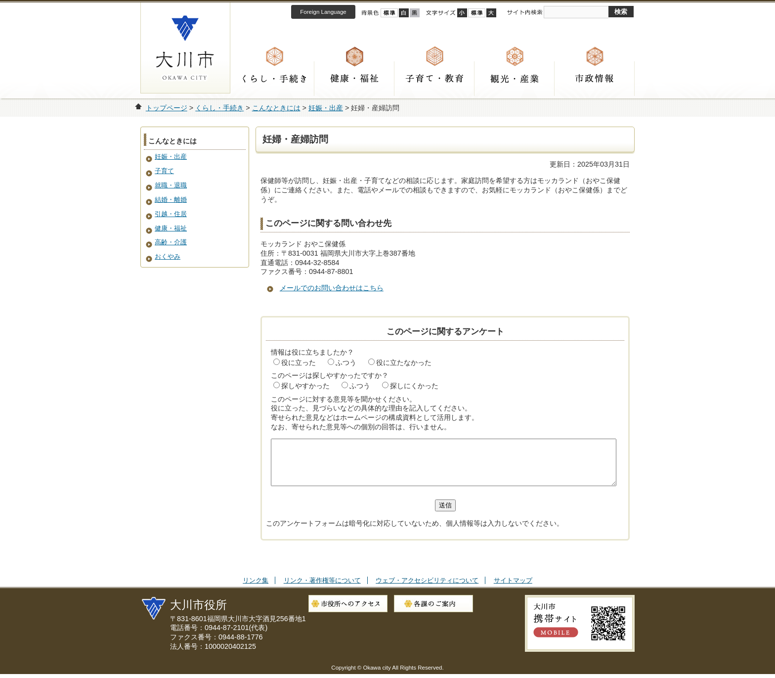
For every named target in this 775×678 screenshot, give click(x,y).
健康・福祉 (354, 78)
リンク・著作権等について (322, 589)
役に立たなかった (403, 362)
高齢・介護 (171, 242)
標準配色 (389, 12)
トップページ (166, 108)
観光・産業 (514, 78)
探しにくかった (414, 386)
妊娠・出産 (325, 108)
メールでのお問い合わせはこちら (332, 288)
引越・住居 (171, 214)
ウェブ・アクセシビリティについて (427, 589)
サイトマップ (513, 589)
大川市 (185, 47)
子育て (164, 171)
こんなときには (276, 108)
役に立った (298, 362)
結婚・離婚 (171, 199)
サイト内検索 (524, 12)
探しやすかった (305, 386)
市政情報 (595, 78)
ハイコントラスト (404, 12)
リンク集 (255, 589)
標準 (476, 12)
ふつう (346, 362)
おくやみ (167, 256)
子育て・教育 (434, 78)
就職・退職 (171, 185)
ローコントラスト (415, 12)
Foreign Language (323, 12)
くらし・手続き (274, 78)
